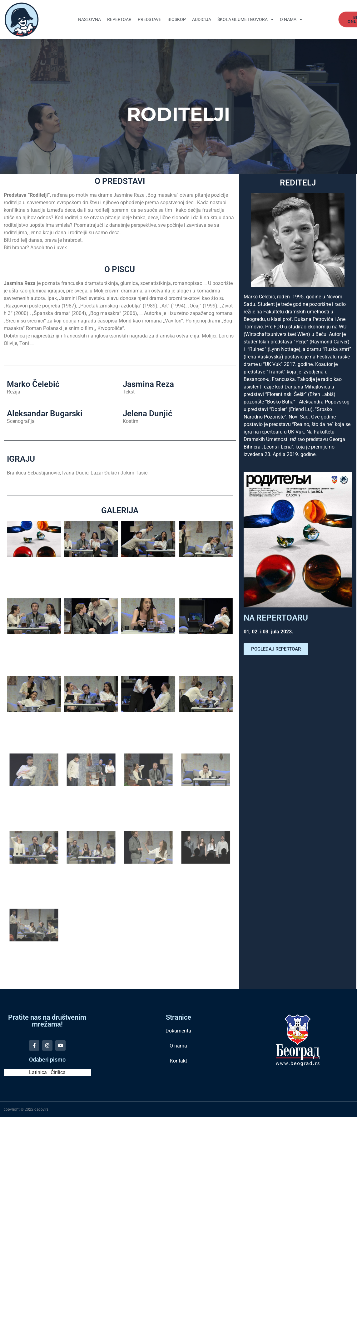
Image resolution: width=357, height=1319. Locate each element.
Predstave (149, 19)
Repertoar (119, 19)
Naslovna (89, 19)
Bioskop (176, 19)
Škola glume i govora (245, 19)
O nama (291, 19)
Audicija (201, 19)
